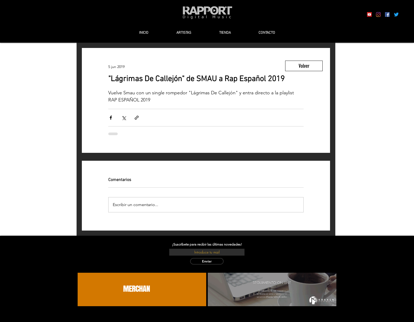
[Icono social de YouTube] (369, 14)
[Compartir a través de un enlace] (136, 117)
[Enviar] (207, 261)
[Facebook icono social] (387, 14)
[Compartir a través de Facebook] (110, 117)
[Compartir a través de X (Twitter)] (123, 117)
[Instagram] (378, 14)
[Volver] (304, 66)
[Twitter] (396, 14)
